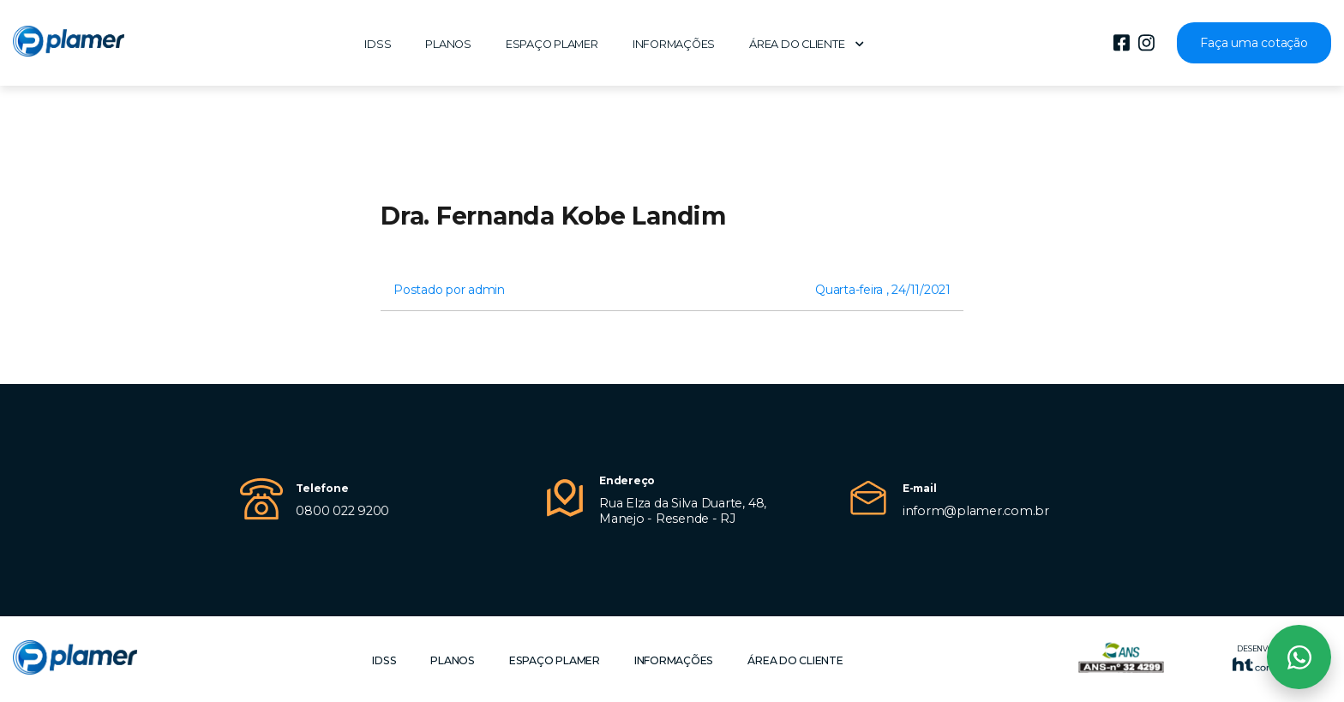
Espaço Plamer (552, 44)
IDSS (377, 44)
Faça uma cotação (1253, 43)
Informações (674, 44)
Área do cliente (806, 44)
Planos (448, 44)
